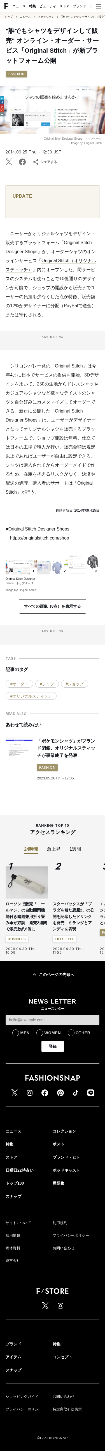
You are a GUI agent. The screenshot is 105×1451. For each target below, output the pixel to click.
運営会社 (13, 1260)
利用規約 (60, 1223)
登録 (53, 1046)
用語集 (58, 1183)
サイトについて (18, 1223)
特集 (32, 6)
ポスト (58, 1144)
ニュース (19, 6)
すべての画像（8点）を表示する (52, 606)
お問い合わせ (63, 1248)
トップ (8, 16)
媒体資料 (13, 1248)
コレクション (64, 1131)
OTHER (83, 1033)
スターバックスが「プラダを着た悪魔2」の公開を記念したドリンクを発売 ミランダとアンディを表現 (73, 916)
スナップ (13, 1196)
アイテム (13, 1357)
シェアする (44, 162)
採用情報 (13, 1235)
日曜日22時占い (20, 1170)
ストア (64, 6)
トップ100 (15, 1183)
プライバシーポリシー (71, 1235)
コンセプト (62, 1357)
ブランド (13, 1344)
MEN (24, 1033)
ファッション (46, 16)
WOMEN (52, 1033)
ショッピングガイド (22, 1396)
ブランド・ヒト (84, 6)
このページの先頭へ (52, 974)
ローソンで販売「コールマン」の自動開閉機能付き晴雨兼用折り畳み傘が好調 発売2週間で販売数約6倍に (26, 916)
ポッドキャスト (66, 1170)
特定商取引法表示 (67, 1409)
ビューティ (47, 6)
